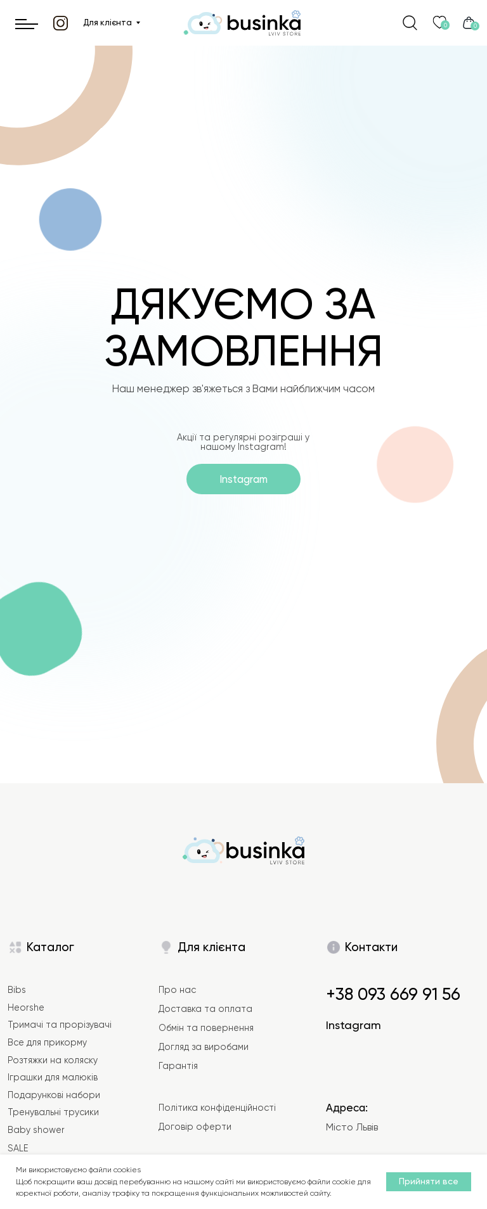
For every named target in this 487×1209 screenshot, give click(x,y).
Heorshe (26, 1007)
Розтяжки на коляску (53, 1060)
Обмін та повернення (206, 1028)
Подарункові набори (54, 1095)
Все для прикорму (47, 1042)
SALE (18, 1148)
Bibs (17, 990)
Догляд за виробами (204, 1047)
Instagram (353, 1025)
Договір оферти (195, 1127)
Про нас (177, 990)
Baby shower (36, 1130)
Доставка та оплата (205, 1009)
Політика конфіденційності (217, 1108)
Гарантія (178, 1066)
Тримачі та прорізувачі (60, 1025)
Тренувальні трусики (53, 1112)
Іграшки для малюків (53, 1077)
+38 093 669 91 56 (393, 994)
